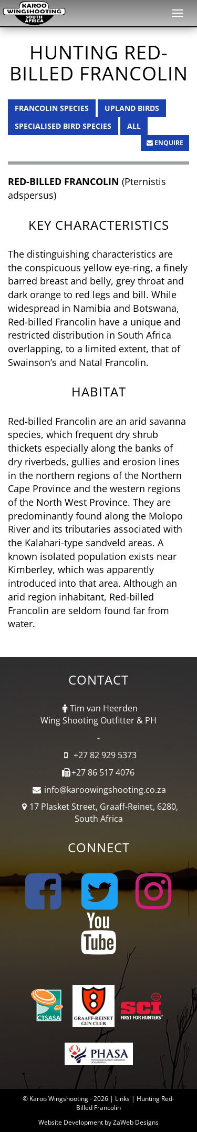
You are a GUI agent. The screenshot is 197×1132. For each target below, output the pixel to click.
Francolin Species (52, 108)
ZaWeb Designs (136, 1122)
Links (122, 1098)
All (134, 126)
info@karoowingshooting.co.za (105, 790)
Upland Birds (132, 108)
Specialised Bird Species (63, 126)
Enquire (165, 142)
